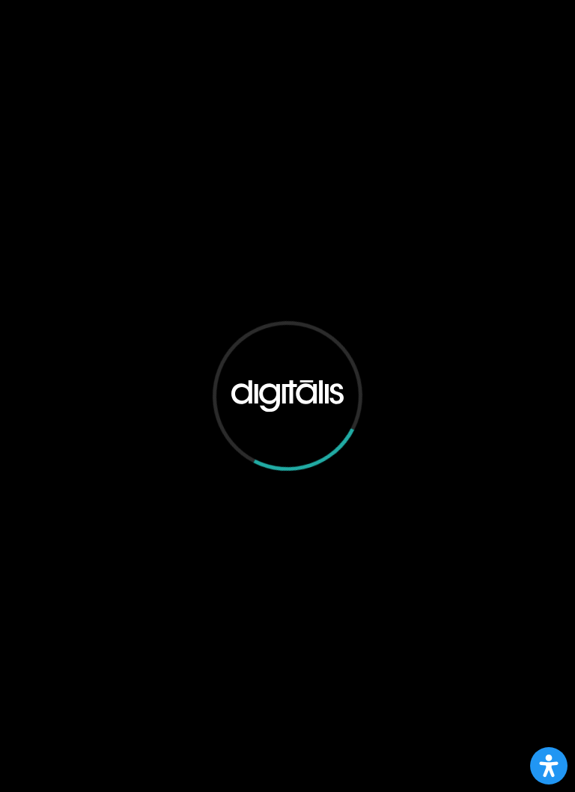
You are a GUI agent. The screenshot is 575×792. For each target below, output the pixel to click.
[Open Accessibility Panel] (549, 766)
